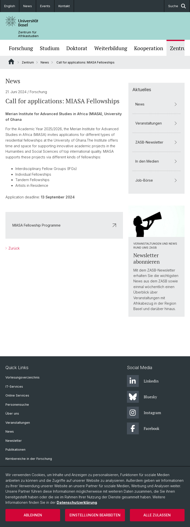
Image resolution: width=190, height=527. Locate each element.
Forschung (21, 48)
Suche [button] (177, 6)
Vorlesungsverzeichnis (22, 377)
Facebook (143, 428)
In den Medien (156, 161)
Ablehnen (33, 515)
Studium (49, 48)
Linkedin (143, 381)
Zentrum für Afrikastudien (28, 34)
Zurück (13, 248)
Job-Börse (156, 180)
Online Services (17, 395)
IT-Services (14, 386)
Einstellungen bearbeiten (95, 515)
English (9, 6)
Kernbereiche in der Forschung (28, 459)
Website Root (11, 61)
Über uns (12, 413)
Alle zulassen (157, 515)
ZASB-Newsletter (156, 142)
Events (45, 6)
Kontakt (64, 6)
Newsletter (13, 441)
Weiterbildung (110, 48)
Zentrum (28, 62)
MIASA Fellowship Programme (64, 225)
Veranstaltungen (156, 123)
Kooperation (148, 48)
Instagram (144, 413)
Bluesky (142, 397)
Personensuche (17, 404)
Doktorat (76, 48)
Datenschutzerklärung (77, 502)
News (27, 6)
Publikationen (15, 449)
